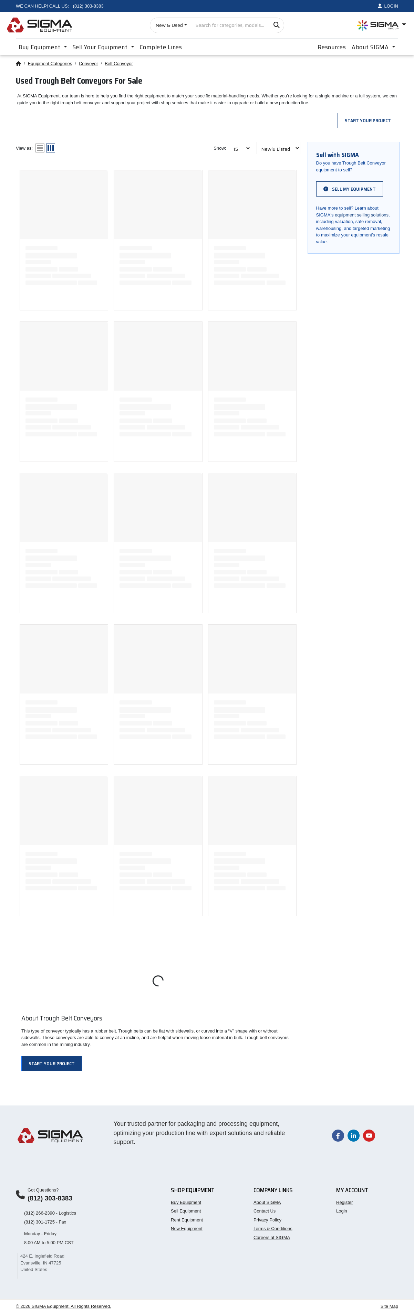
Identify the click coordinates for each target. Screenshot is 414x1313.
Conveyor (88, 63)
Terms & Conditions (272, 1228)
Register (344, 1202)
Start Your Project (368, 120)
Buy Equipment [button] (40, 47)
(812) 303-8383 (50, 1198)
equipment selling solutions (362, 215)
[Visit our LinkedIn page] (354, 1135)
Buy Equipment (186, 1202)
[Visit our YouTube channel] (369, 1135)
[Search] (276, 25)
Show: (220, 148)
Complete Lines (161, 47)
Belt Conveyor (119, 63)
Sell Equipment (186, 1211)
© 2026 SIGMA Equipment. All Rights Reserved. (63, 1306)
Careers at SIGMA (271, 1237)
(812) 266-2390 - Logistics (50, 1213)
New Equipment (187, 1228)
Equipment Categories (50, 63)
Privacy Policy (267, 1219)
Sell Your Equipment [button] (101, 47)
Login (341, 1211)
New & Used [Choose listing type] (169, 25)
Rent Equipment (187, 1219)
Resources (332, 47)
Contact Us (264, 1211)
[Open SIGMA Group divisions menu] (381, 25)
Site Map (389, 1306)
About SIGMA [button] (371, 47)
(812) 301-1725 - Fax (45, 1222)
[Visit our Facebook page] (338, 1135)
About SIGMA (267, 1202)
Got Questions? (43, 1190)
